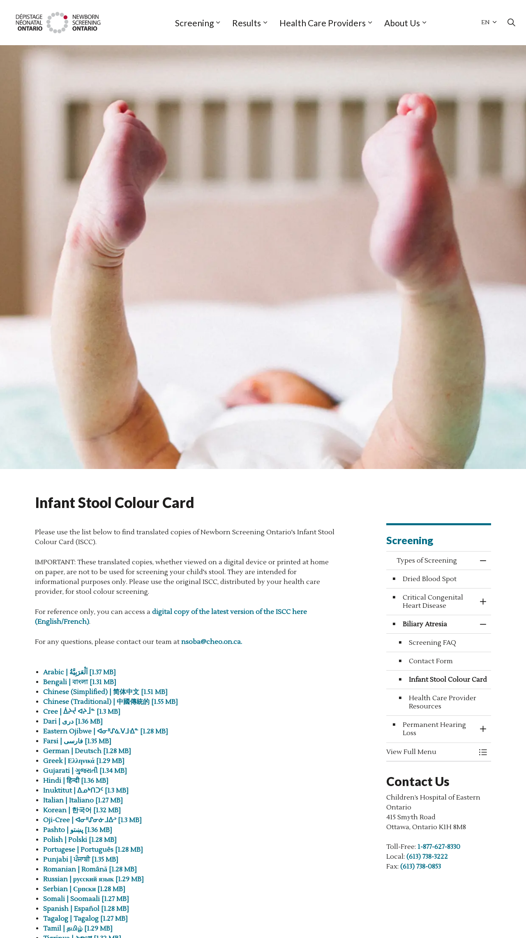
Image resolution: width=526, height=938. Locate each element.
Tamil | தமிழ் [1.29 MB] (78, 928)
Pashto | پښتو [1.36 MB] (78, 830)
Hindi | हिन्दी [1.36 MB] (76, 781)
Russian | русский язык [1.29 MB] (94, 879)
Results (246, 23)
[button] (430, 752)
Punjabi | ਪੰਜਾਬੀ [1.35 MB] (81, 859)
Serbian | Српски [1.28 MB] (85, 889)
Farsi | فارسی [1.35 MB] (78, 741)
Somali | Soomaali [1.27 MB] (87, 899)
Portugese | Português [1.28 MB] (94, 850)
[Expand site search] (511, 22)
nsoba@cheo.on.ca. (211, 642)
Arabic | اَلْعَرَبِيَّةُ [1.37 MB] (79, 672)
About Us (402, 23)
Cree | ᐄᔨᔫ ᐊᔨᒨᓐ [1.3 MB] (81, 712)
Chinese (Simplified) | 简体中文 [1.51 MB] (106, 692)
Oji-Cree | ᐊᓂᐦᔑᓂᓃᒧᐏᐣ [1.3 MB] (93, 820)
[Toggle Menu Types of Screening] (483, 752)
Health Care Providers (322, 23)
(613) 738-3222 (427, 857)
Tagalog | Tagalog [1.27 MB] (86, 919)
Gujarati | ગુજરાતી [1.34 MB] (85, 771)
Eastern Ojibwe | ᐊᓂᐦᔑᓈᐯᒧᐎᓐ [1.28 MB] (105, 731)
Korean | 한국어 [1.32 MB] (82, 810)
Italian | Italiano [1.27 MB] (84, 800)
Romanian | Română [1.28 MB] (90, 869)
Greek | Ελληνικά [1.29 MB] (84, 761)
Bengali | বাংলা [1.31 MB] (80, 682)
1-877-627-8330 (439, 847)
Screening (194, 23)
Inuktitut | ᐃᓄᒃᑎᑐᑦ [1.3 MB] (86, 790)
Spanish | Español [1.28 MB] (87, 909)
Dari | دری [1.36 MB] (73, 721)
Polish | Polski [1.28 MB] (80, 840)
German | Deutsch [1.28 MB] (88, 751)
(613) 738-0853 (420, 866)
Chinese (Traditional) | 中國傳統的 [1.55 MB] (111, 702)
